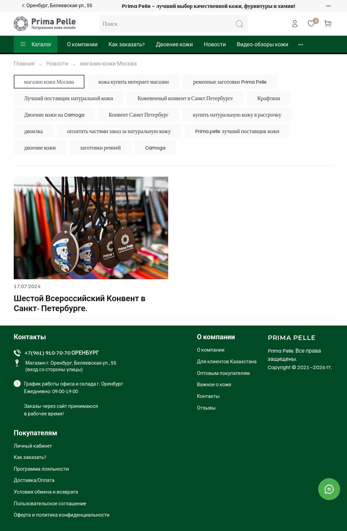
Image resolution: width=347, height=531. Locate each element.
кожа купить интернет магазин (134, 81)
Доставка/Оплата (34, 480)
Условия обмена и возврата (46, 491)
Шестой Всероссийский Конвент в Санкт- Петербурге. (80, 303)
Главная (24, 63)
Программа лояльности (41, 468)
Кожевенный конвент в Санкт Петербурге (185, 98)
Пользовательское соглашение (50, 503)
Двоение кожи (174, 44)
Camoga (155, 147)
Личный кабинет (33, 445)
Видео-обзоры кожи (262, 44)
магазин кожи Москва (49, 81)
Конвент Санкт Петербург (139, 114)
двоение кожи (40, 147)
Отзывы (206, 407)
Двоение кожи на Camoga (54, 114)
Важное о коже (214, 384)
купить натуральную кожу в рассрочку (237, 114)
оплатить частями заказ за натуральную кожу (119, 131)
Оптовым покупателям (223, 373)
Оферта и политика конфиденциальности (61, 514)
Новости (215, 44)
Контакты (208, 396)
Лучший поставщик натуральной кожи (68, 98)
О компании (82, 44)
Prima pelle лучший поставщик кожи (237, 131)
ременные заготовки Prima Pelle (230, 81)
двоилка (33, 131)
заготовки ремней (100, 147)
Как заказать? (126, 44)
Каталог (35, 44)
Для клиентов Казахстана (227, 361)
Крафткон (268, 98)
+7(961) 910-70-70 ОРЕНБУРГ (61, 352)
